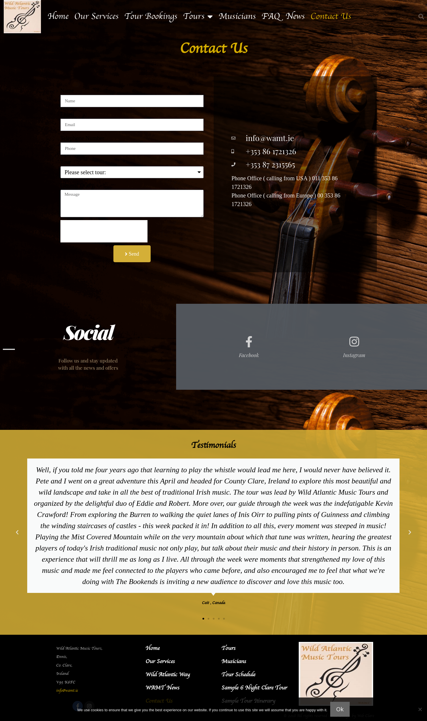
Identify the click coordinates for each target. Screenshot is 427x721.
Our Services (96, 16)
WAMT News (162, 688)
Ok (340, 709)
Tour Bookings (150, 16)
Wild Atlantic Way (167, 675)
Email (67, 114)
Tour (65, 162)
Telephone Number (82, 138)
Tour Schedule (238, 675)
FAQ (270, 16)
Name (67, 90)
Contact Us (330, 16)
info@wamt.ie (67, 690)
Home (58, 16)
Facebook (249, 355)
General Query (77, 185)
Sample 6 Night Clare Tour (254, 688)
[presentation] (103, 231)
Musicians (237, 16)
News (295, 16)
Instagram (354, 355)
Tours (198, 16)
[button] (421, 16)
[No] (420, 709)
